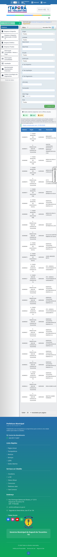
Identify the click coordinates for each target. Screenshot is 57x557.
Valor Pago (25, 94)
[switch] (15, 2)
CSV (25, 115)
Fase (23, 100)
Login (43, 2)
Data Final (25, 47)
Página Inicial (11, 448)
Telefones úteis (12, 486)
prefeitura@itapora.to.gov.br (17, 507)
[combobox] (38, 34)
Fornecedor (25, 88)
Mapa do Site (40, 548)
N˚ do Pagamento (27, 76)
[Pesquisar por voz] (45, 9)
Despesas (48, 22)
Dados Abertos (11, 464)
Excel (33, 115)
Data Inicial (25, 42)
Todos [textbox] (25, 34)
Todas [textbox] (25, 102)
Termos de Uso (31, 548)
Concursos (10, 483)
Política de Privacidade (19, 548)
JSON (40, 115)
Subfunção (25, 58)
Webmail (35, 2)
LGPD (8, 461)
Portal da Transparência (37, 22)
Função (24, 53)
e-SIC (9, 477)
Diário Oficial (11, 480)
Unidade (24, 37)
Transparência (11, 451)
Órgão (24, 31)
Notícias (9, 454)
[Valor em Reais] (40, 96)
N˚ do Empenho (26, 64)
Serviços (9, 457)
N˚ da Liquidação (27, 70)
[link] (20, 9)
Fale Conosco (11, 489)
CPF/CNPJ (25, 82)
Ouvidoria (10, 474)
